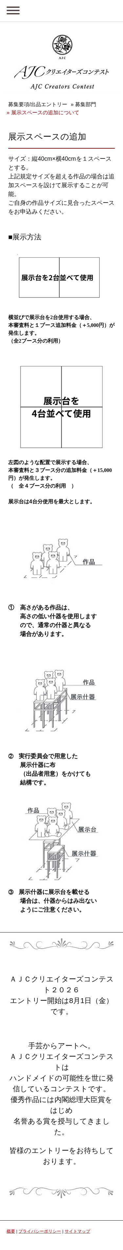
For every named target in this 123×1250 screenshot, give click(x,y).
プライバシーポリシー (39, 1231)
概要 (11, 1231)
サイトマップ (77, 1231)
